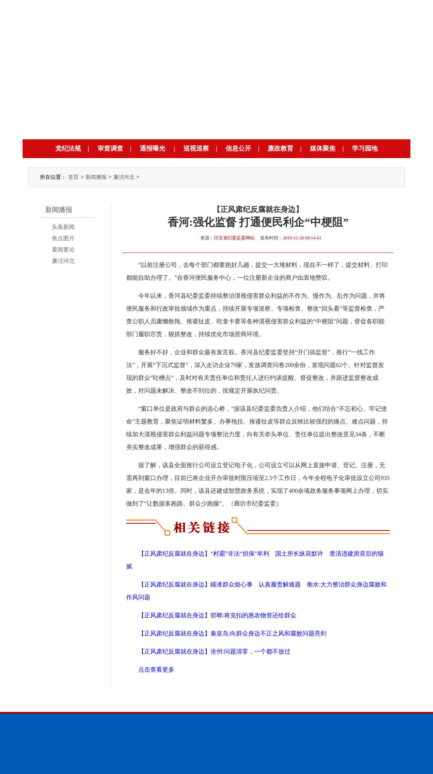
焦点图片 (63, 238)
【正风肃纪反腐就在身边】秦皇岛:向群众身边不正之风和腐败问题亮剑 (232, 633)
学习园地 (365, 148)
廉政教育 (280, 148)
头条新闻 (63, 227)
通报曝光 (152, 148)
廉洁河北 (123, 177)
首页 (73, 177)
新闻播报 (96, 177)
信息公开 (238, 148)
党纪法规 (68, 148)
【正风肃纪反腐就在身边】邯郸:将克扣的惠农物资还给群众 (217, 615)
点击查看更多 (156, 669)
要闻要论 (63, 250)
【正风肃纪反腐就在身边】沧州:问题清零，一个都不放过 (214, 651)
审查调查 (110, 148)
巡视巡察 (196, 148)
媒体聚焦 (322, 148)
